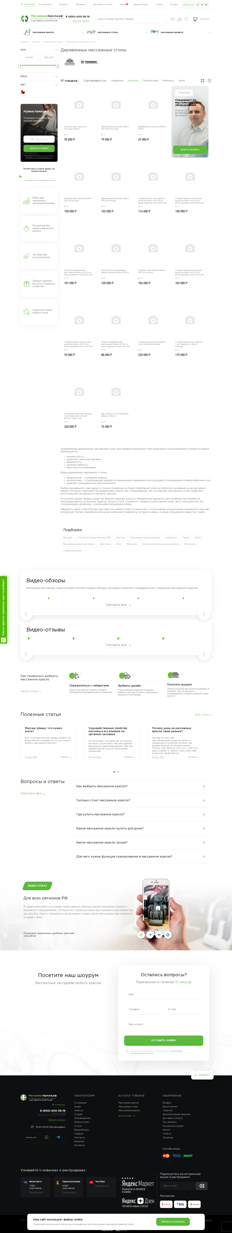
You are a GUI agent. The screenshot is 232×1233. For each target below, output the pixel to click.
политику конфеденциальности (39, 158)
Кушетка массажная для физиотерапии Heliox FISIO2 (115, 271)
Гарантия (168, 1110)
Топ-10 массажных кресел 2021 (94, 538)
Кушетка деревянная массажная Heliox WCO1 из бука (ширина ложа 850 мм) (78, 273)
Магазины (81, 4)
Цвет (23, 85)
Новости (78, 1110)
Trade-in (167, 1134)
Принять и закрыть (173, 1222)
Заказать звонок (81, 21)
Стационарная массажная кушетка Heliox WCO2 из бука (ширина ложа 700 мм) (78, 344)
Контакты (79, 1138)
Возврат (167, 1103)
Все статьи (202, 715)
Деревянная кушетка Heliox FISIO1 (152, 128)
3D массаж (189, 544)
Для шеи (120, 538)
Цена (23, 50)
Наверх (204, 1075)
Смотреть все (116, 605)
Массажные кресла (129, 1103)
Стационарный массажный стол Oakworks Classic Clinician (188, 344)
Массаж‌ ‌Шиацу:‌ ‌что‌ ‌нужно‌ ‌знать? (43, 730)
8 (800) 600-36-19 (78, 17)
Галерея (78, 1134)
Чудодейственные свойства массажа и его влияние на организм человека (107, 731)
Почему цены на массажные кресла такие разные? (171, 730)
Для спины (105, 544)
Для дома (67, 538)
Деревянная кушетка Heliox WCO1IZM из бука (115, 128)
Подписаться (36, 1192)
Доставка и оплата (102, 4)
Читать (65, 757)
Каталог (63, 4)
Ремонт (167, 1130)
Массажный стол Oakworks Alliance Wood (115, 415)
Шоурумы (168, 1138)
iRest (118, 544)
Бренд (24, 76)
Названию (117, 81)
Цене (181, 81)
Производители (82, 1118)
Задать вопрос (190, 150)
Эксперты (79, 1145)
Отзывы (174, 4)
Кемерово (29, 4)
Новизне (133, 81)
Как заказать (169, 1122)
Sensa (198, 538)
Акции (123, 4)
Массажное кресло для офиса (79, 544)
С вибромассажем (72, 551)
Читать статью (29, 691)
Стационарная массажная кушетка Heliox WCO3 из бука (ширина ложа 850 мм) (152, 201)
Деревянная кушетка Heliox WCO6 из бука (78, 200)
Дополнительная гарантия (176, 1114)
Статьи (159, 4)
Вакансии (79, 1141)
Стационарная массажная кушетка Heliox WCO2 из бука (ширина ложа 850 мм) (189, 201)
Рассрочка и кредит (173, 1126)
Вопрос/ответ (82, 1122)
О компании (45, 4)
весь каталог (125, 1116)
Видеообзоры (141, 4)
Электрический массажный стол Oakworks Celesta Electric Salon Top (78, 416)
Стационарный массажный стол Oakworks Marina (151, 343)
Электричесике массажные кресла (160, 544)
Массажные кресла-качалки (145, 538)
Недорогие (171, 538)
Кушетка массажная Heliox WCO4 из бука (151, 271)
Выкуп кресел (170, 1107)
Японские (132, 544)
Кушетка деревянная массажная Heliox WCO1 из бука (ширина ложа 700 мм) (115, 344)
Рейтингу (168, 81)
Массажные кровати (129, 1110)
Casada (186, 538)
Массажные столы (128, 1107)
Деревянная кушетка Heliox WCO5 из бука (115, 200)
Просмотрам (150, 81)
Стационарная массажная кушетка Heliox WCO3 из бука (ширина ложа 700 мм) (189, 273)
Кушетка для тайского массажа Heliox (75, 128)
